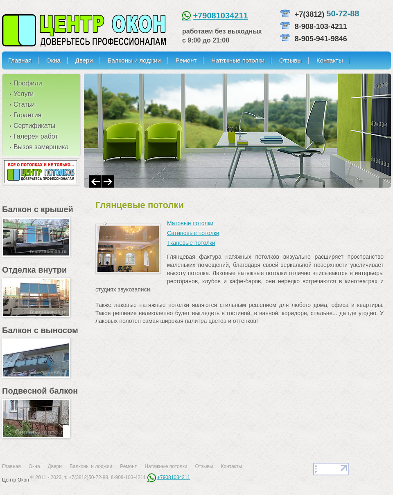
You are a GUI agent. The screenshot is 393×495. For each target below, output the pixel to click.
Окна (53, 60)
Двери (84, 60)
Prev (95, 181)
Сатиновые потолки (193, 233)
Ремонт (186, 60)
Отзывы (290, 60)
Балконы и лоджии (134, 60)
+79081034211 (220, 15)
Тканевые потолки (191, 243)
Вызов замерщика (41, 146)
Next (108, 181)
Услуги (24, 93)
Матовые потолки (190, 223)
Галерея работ (36, 136)
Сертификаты (34, 125)
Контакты (329, 60)
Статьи (24, 104)
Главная (20, 60)
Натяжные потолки (237, 60)
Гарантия (27, 115)
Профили (28, 83)
